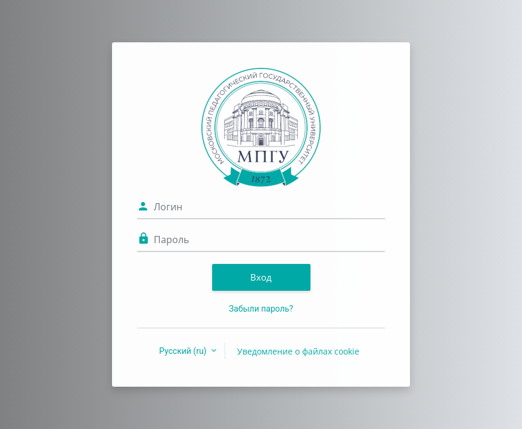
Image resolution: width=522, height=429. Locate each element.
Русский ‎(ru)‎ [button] (184, 351)
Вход (261, 277)
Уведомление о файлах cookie (298, 351)
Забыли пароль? (261, 308)
